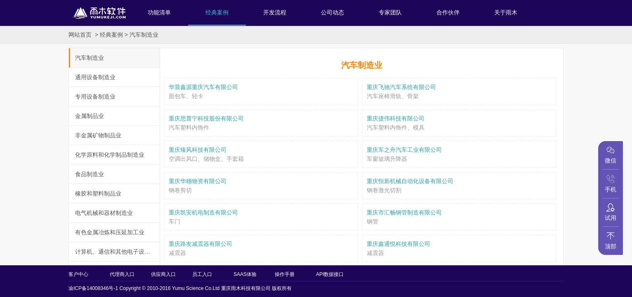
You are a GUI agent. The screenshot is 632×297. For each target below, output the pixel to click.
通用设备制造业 (95, 77)
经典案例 (217, 12)
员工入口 (202, 274)
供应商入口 (163, 274)
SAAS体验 (245, 274)
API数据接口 (330, 274)
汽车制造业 (144, 34)
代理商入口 (122, 274)
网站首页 (80, 34)
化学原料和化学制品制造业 (109, 154)
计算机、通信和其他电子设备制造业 (117, 251)
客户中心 (78, 274)
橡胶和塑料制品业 (98, 193)
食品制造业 (89, 174)
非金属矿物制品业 (98, 135)
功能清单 (159, 12)
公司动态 (332, 12)
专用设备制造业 (95, 96)
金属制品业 (89, 116)
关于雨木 (505, 12)
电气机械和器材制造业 (104, 213)
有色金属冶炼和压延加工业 (109, 232)
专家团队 (390, 12)
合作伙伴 (448, 12)
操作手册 (285, 274)
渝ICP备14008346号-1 (93, 288)
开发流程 (274, 12)
